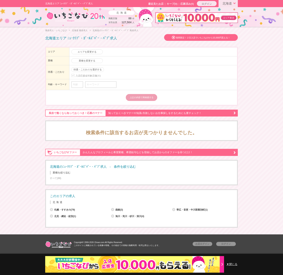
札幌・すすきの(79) (62, 209)
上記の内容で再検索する (141, 97)
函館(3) (117, 209)
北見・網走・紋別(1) (63, 216)
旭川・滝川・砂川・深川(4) (127, 216)
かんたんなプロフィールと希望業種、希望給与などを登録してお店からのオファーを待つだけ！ (140, 152)
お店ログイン (202, 243)
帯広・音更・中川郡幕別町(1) (190, 209)
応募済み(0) (187, 3)
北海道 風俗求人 (80, 30)
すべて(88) (55, 178)
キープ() (172, 3)
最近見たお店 (156, 3)
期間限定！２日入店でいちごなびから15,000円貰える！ (203, 37)
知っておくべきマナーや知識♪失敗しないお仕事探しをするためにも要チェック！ (140, 113)
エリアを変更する (87, 51)
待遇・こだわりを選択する (88, 69)
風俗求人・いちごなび (56, 30)
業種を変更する (87, 60)
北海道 (229, 3)
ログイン (207, 3)
